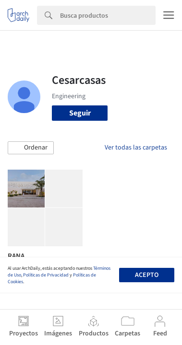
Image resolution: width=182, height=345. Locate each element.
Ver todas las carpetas (136, 147)
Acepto (146, 275)
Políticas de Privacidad (46, 275)
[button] (31, 148)
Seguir (80, 113)
